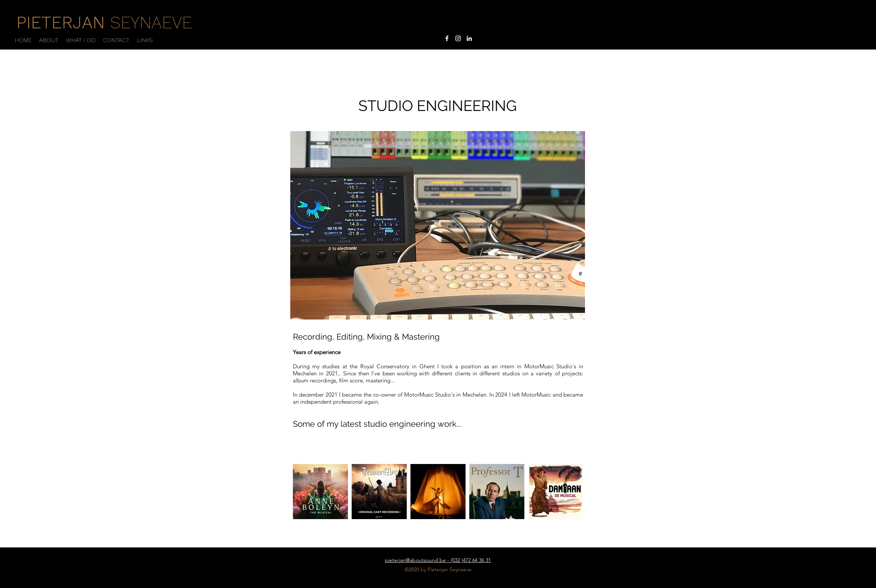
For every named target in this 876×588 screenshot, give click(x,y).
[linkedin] (469, 38)
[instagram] (458, 38)
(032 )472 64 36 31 (471, 560)
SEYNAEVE (104, 22)
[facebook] (447, 38)
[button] (80, 40)
